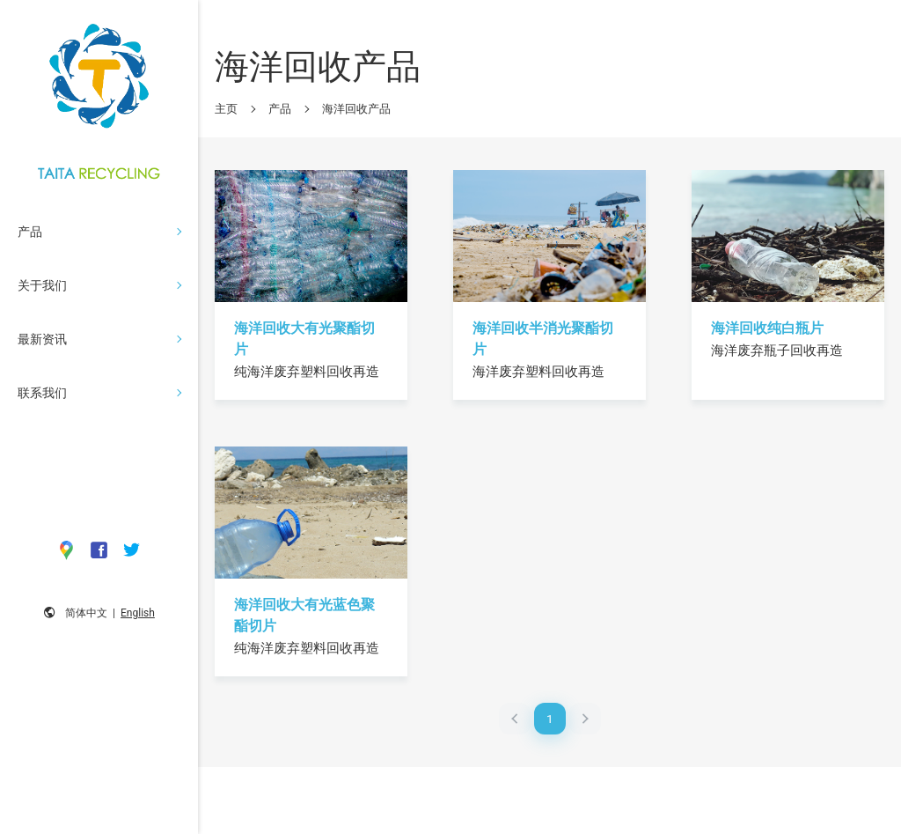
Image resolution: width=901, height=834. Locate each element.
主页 (226, 108)
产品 (279, 108)
